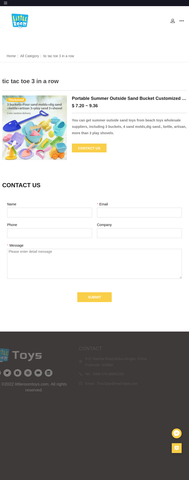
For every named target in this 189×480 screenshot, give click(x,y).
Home (11, 56)
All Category (29, 56)
